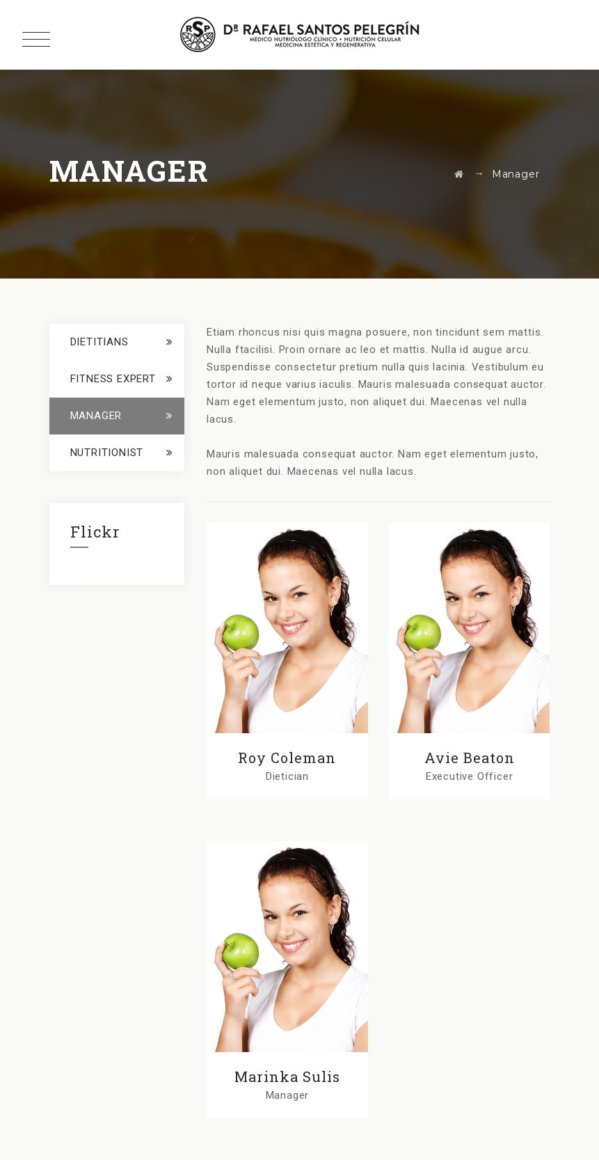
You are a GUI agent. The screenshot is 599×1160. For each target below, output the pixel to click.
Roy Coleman (287, 757)
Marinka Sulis (287, 1076)
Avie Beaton (469, 757)
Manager (96, 415)
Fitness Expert (113, 379)
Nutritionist (107, 452)
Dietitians (99, 342)
